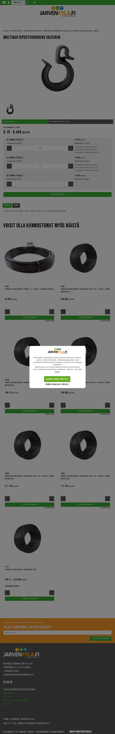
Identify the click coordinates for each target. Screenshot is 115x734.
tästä (57, 372)
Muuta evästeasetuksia (81, 731)
